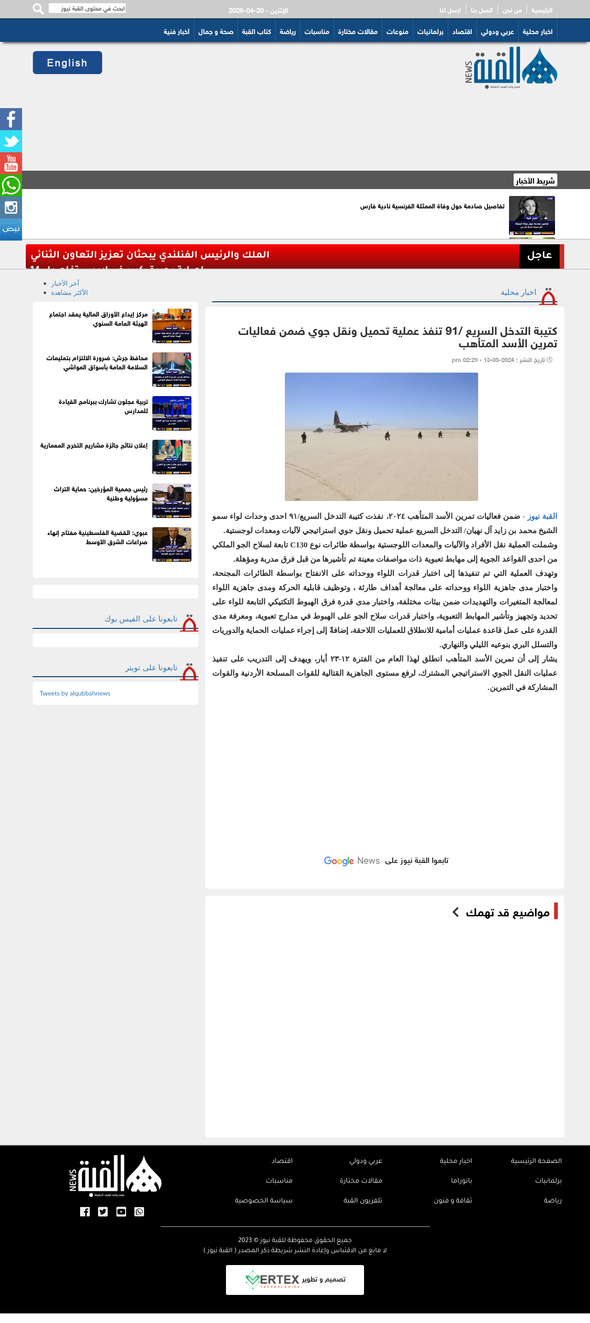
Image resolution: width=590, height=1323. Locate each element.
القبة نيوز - (539, 516)
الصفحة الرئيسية (536, 1162)
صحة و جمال (215, 30)
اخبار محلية (538, 30)
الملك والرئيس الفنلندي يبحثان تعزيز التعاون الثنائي (150, 256)
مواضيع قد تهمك (508, 911)
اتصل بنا (482, 9)
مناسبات (317, 30)
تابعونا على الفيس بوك (141, 618)
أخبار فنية (177, 30)
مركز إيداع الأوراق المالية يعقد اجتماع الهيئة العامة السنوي (98, 317)
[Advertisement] (272, 106)
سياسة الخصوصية (264, 1201)
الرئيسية (542, 9)
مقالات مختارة (358, 30)
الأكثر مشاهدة (69, 292)
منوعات (398, 30)
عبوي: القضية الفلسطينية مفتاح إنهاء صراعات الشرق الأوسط (97, 536)
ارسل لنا (450, 9)
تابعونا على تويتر (151, 667)
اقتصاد (462, 30)
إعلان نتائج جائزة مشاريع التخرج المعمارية (94, 444)
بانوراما (461, 1181)
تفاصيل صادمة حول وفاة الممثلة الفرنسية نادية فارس (432, 205)
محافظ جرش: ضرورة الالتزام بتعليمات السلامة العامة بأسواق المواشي (97, 361)
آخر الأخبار (65, 283)
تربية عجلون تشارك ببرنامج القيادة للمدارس (103, 405)
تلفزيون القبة (363, 1201)
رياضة (288, 30)
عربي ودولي (497, 30)
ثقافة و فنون (453, 1201)
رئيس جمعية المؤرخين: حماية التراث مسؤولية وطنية (101, 492)
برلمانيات (430, 30)
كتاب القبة (256, 30)
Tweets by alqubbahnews (75, 693)
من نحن (512, 9)
